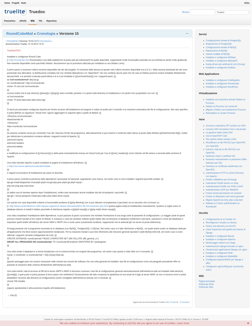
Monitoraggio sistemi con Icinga (220, 243)
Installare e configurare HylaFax (220, 239)
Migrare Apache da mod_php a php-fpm (224, 200)
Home (7, 3)
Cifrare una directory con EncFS (221, 226)
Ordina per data (206, 287)
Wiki (32, 21)
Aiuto (23, 3)
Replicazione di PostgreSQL (219, 44)
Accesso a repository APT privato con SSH (226, 125)
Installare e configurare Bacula (220, 236)
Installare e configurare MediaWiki (221, 256)
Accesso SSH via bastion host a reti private (226, 129)
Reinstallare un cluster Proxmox (220, 113)
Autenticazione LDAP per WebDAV (222, 190)
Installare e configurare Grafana (220, 67)
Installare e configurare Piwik (219, 253)
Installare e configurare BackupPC (222, 61)
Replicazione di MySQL (217, 51)
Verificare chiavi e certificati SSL (221, 156)
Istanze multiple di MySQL (218, 54)
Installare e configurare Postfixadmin (223, 80)
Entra (246, 3)
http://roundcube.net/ (19, 60)
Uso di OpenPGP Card (216, 136)
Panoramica (9, 21)
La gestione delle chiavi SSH (219, 132)
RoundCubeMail (19, 33)
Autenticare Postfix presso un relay (222, 183)
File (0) (13, 295)
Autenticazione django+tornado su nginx (224, 246)
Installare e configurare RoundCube (222, 83)
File (40, 21)
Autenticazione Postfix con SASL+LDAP (224, 186)
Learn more (183, 323)
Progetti (15, 3)
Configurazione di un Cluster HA (221, 219)
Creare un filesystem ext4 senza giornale (225, 196)
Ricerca (185, 12)
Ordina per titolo (206, 284)
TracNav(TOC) (14, 50)
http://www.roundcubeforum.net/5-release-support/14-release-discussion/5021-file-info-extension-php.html (59, 206)
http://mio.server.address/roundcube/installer (29, 166)
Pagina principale (207, 281)
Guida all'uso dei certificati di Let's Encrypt (225, 64)
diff (36, 41)
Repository (51, 21)
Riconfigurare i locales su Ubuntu (221, 222)
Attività (22, 21)
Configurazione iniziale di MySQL (221, 47)
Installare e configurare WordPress (222, 87)
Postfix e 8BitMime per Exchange (221, 179)
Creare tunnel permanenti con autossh (223, 193)
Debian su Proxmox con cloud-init (221, 106)
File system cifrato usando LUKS (221, 139)
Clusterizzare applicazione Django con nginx (226, 249)
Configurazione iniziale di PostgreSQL (223, 40)
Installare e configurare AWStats (221, 57)
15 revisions (184, 302)
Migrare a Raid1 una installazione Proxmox (226, 109)
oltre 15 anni (170, 302)
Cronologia (46, 33)
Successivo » (46, 41)
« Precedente (12, 41)
